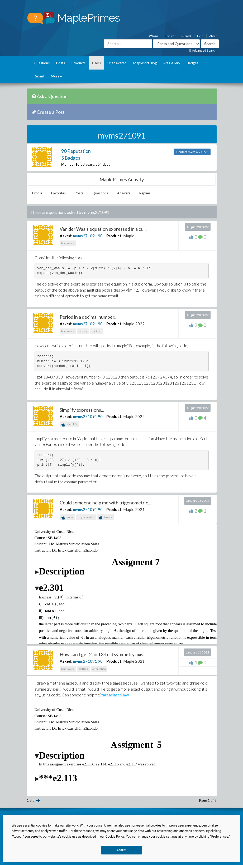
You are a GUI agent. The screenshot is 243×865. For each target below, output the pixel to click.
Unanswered (117, 63)
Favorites (58, 193)
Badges (192, 63)
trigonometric (86, 517)
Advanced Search (203, 50)
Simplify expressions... (82, 410)
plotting (83, 668)
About (213, 35)
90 (100, 235)
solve (67, 517)
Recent (39, 76)
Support (186, 35)
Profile (37, 193)
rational (83, 331)
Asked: (66, 235)
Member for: (71, 164)
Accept (122, 850)
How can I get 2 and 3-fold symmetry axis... (103, 654)
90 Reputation (76, 151)
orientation (99, 668)
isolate (105, 517)
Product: (114, 235)
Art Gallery (171, 63)
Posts (60, 63)
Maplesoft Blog (145, 63)
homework (67, 243)
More (56, 76)
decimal (96, 331)
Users (96, 63)
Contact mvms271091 (192, 152)
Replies (144, 193)
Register (170, 35)
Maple (128, 235)
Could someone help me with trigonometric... (105, 502)
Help (200, 35)
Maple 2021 (134, 509)
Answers (123, 193)
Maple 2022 (134, 323)
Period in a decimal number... (88, 317)
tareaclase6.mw (115, 694)
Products (78, 63)
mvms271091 (85, 235)
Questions (42, 63)
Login (154, 35)
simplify (69, 424)
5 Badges (70, 158)
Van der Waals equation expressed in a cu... (103, 229)
